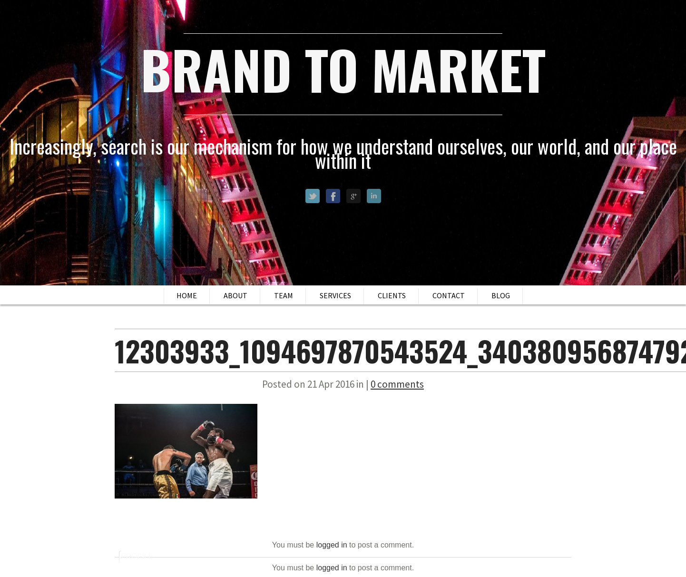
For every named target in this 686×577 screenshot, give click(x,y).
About (235, 295)
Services (335, 295)
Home (186, 295)
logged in (331, 545)
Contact (448, 295)
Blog (500, 295)
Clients (392, 295)
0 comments (397, 384)
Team (283, 295)
